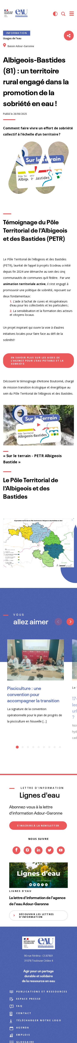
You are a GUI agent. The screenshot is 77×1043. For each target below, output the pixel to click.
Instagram (27, 857)
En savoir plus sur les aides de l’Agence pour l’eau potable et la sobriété (37, 360)
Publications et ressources (42, 991)
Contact (24, 1013)
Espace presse (28, 998)
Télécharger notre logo (38, 1020)
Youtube (61, 857)
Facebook (16, 857)
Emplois (23, 1034)
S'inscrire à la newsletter (38, 825)
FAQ (19, 1005)
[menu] (71, 14)
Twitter (50, 857)
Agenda (22, 1027)
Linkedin (39, 857)
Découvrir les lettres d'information (36, 915)
